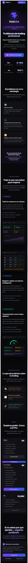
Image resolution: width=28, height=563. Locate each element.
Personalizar (8, 558)
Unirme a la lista (14, 489)
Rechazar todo (19, 558)
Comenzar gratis (14, 456)
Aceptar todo (14, 555)
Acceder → (21, 2)
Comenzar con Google (14, 55)
